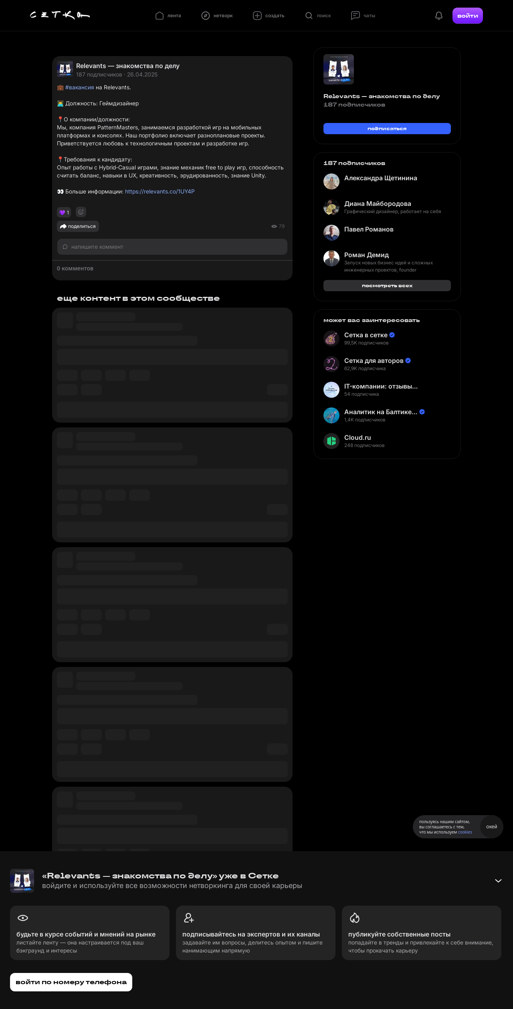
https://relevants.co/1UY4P (160, 191)
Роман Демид (366, 255)
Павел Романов (369, 229)
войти (467, 16)
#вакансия (79, 87)
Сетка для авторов (374, 360)
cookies (465, 832)
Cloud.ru (357, 437)
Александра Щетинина (380, 178)
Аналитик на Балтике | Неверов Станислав (380, 412)
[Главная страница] (60, 15)
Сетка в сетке (366, 335)
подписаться (387, 128)
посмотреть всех (387, 285)
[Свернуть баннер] (498, 881)
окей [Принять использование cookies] (491, 826)
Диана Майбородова (377, 203)
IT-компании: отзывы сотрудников (378, 386)
